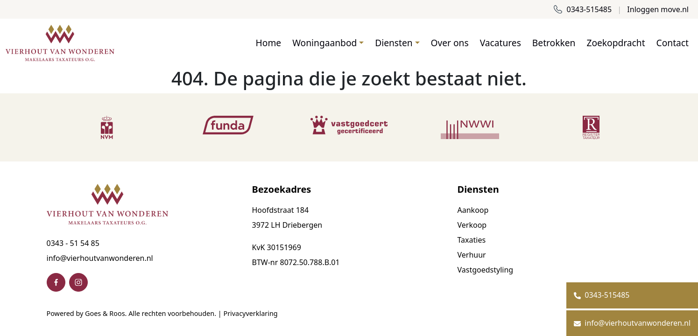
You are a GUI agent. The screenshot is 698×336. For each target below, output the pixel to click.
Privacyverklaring (250, 313)
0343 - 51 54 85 (73, 243)
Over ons (450, 42)
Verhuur (472, 255)
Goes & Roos (105, 313)
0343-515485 (582, 9)
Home (269, 42)
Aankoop (473, 210)
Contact (672, 42)
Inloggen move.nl (658, 9)
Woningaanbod (324, 42)
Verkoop (472, 225)
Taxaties (472, 240)
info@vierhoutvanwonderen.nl (100, 258)
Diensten (393, 42)
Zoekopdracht (615, 42)
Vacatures (500, 42)
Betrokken (554, 42)
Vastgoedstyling (486, 270)
